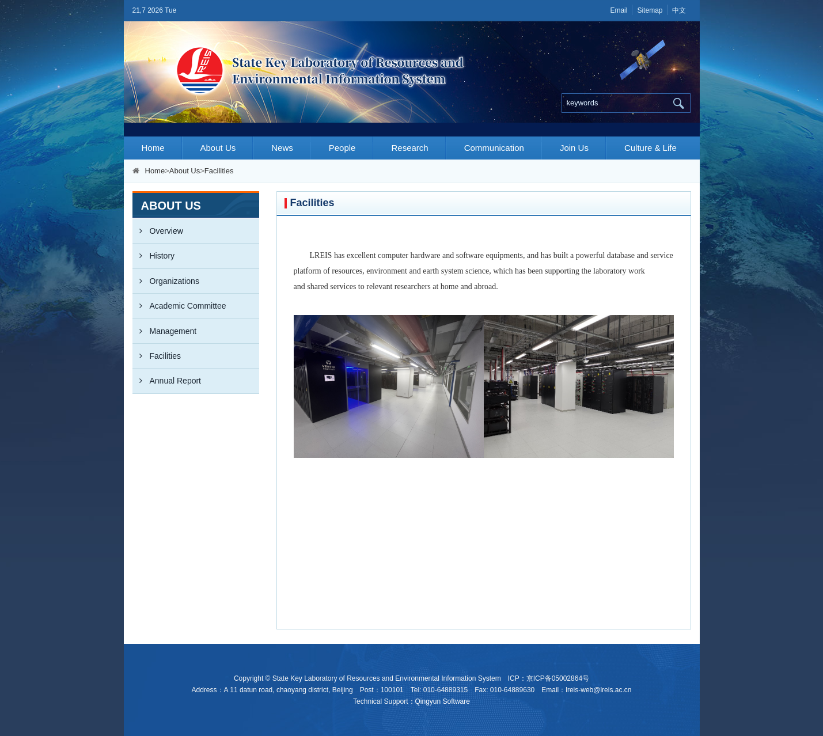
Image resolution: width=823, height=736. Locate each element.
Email (618, 10)
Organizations (165, 281)
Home (153, 148)
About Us (218, 148)
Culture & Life (650, 148)
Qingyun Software (442, 701)
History (153, 256)
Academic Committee (179, 306)
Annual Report (167, 381)
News (282, 148)
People (342, 148)
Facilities (219, 170)
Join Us (574, 148)
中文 (679, 10)
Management (164, 331)
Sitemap (649, 10)
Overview (157, 231)
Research (409, 148)
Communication (494, 148)
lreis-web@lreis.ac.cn (598, 690)
